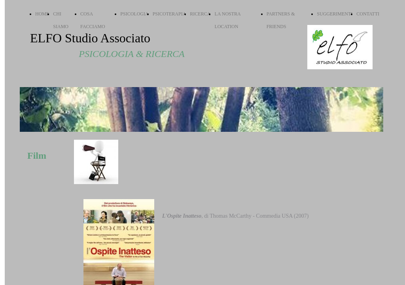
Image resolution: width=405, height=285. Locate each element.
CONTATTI (367, 14)
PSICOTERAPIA (169, 14)
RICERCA (200, 14)
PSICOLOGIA (134, 14)
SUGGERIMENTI (334, 14)
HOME (42, 14)
